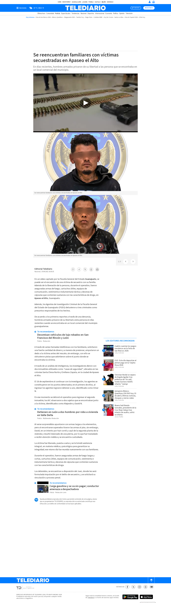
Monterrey (66, 2)
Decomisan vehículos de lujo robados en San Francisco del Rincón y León (63, 336)
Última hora (41, 13)
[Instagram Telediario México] (139, 587)
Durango (110, 2)
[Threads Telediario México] (145, 587)
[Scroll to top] (151, 580)
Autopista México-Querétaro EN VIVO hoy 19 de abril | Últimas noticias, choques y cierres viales (125, 394)
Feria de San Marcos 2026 (43, 17)
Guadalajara (76, 2)
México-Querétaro (57, 17)
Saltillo (98, 2)
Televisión (129, 13)
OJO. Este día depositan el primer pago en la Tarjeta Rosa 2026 (125, 362)
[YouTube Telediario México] (151, 587)
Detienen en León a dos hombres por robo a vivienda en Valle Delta (67, 413)
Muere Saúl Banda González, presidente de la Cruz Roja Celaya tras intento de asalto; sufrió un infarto (125, 410)
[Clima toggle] (35, 8)
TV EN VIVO (136, 8)
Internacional (99, 13)
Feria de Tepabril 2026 (131, 17)
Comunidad (50, 13)
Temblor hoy (80, 17)
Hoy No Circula (108, 17)
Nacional (83, 13)
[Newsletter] (153, 2)
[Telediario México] (85, 8)
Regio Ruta (88, 17)
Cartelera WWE (98, 17)
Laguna (84, 2)
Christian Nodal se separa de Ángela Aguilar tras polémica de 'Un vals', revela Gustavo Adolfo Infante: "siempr (125, 379)
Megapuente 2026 (69, 17)
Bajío (104, 2)
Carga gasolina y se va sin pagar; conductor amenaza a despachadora (74, 487)
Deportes (90, 13)
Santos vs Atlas (118, 17)
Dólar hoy (142, 17)
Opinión (122, 13)
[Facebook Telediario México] (127, 587)
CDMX (59, 2)
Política (115, 13)
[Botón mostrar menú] (21, 8)
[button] (73, 269)
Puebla (91, 2)
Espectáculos (65, 13)
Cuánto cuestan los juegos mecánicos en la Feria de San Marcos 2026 (125, 348)
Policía (57, 13)
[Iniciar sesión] (150, 2)
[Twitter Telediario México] (133, 587)
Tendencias (75, 13)
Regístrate (149, 8)
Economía (108, 13)
